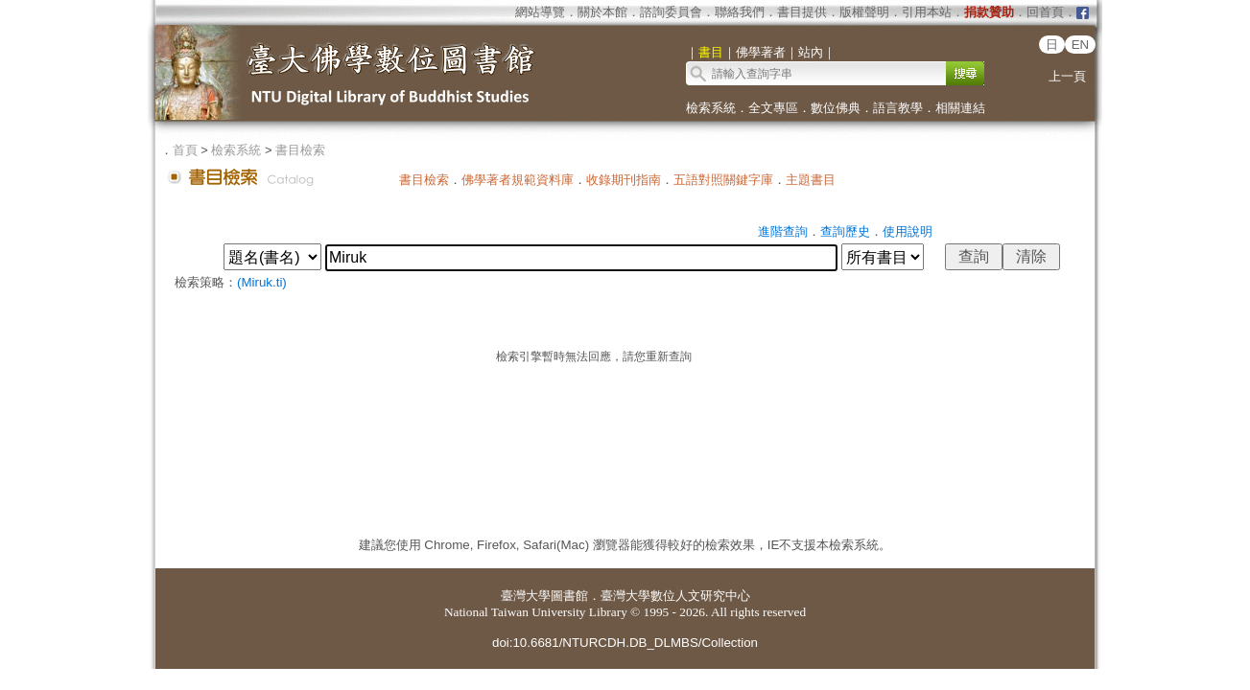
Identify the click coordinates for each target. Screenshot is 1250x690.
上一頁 (1067, 76)
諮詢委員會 (671, 12)
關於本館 (602, 12)
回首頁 (1045, 12)
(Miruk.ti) (262, 282)
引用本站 (927, 12)
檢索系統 (711, 108)
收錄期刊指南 (623, 179)
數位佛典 (836, 108)
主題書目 (811, 179)
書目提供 (802, 12)
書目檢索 (300, 150)
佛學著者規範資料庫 (517, 179)
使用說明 (907, 231)
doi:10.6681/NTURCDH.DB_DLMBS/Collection (625, 642)
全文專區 (773, 108)
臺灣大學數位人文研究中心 (675, 595)
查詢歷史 (845, 231)
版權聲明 (864, 12)
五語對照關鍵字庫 (723, 179)
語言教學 (898, 108)
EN (1081, 44)
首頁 (185, 150)
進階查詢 (783, 231)
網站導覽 (540, 12)
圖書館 (569, 595)
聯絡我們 (740, 12)
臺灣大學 (526, 595)
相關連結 (960, 108)
